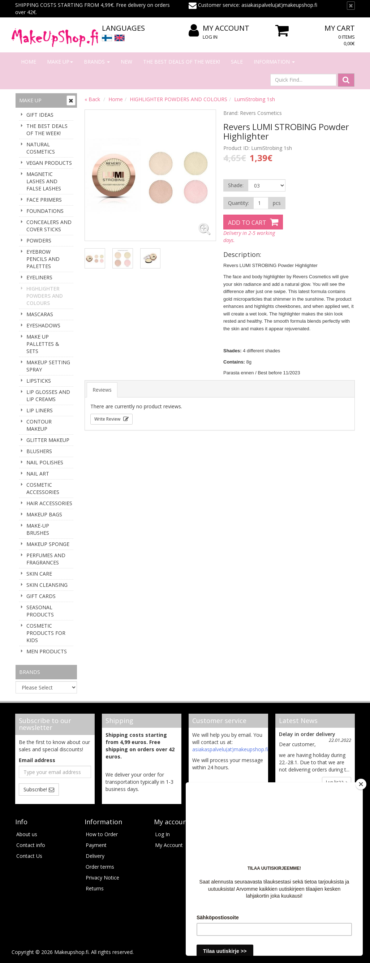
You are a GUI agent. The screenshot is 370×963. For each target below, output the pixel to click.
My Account (219, 28)
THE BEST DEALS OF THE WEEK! (181, 61)
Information (274, 61)
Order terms (100, 866)
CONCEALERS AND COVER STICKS (49, 226)
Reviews (102, 389)
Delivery (95, 855)
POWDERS (38, 240)
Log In (210, 37)
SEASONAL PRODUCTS (40, 611)
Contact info (30, 845)
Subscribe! (35, 789)
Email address (37, 760)
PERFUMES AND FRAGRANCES (45, 559)
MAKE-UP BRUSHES (37, 529)
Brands (97, 61)
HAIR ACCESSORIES (49, 503)
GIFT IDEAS (39, 114)
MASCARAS (39, 314)
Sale (237, 61)
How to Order (102, 834)
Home (28, 61)
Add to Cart (247, 223)
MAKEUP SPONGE (47, 544)
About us (26, 834)
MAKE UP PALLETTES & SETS (42, 343)
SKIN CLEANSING (47, 584)
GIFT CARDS (41, 596)
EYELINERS (39, 277)
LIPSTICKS (38, 380)
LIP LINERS (39, 410)
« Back (92, 99)
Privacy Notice (102, 877)
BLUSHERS (39, 451)
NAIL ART (37, 473)
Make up (60, 61)
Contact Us (29, 855)
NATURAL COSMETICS (40, 148)
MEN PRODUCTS (46, 651)
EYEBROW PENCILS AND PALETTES (43, 259)
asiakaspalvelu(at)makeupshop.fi (230, 749)
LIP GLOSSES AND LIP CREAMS (48, 395)
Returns (95, 888)
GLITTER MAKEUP (47, 440)
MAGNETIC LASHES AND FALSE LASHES (43, 181)
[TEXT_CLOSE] (351, 5)
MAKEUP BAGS (44, 514)
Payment (96, 845)
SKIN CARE (39, 573)
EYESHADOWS (43, 325)
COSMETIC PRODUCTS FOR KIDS (45, 633)
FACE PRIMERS (44, 199)
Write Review (107, 419)
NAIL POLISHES (44, 462)
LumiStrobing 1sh (254, 99)
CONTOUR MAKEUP (39, 425)
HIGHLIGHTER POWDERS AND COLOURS (44, 295)
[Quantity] (260, 203)
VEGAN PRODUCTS (49, 162)
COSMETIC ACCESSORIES (42, 488)
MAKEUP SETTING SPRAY (48, 366)
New (126, 61)
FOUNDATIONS (45, 210)
